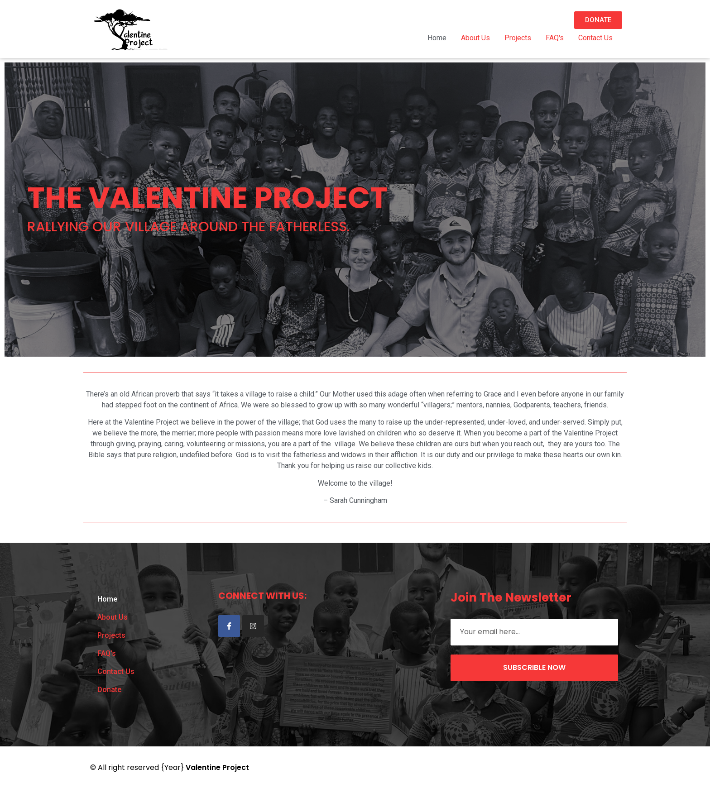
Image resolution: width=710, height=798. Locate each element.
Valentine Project (217, 767)
